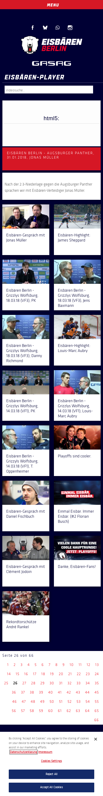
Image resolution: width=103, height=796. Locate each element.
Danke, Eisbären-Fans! (77, 566)
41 (60, 692)
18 (43, 673)
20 (61, 673)
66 (96, 720)
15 (17, 673)
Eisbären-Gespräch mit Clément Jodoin (25, 569)
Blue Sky (45, 27)
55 (97, 701)
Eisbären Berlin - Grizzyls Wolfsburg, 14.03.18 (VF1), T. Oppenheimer (22, 463)
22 (79, 673)
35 (97, 683)
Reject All (51, 774)
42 (69, 692)
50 (52, 701)
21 (70, 673)
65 (96, 710)
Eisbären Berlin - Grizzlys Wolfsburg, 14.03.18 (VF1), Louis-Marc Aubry (75, 408)
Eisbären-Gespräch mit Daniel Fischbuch (25, 514)
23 (88, 673)
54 (87, 701)
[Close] (96, 739)
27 (24, 683)
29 (42, 683)
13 (97, 664)
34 (87, 683)
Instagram (70, 27)
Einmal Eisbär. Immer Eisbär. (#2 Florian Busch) (76, 516)
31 (61, 683)
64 (87, 710)
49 (42, 701)
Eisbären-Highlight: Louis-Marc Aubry (74, 348)
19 (52, 673)
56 (14, 710)
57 (23, 710)
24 (97, 673)
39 (41, 692)
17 (34, 673)
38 (32, 692)
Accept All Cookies (51, 787)
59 (41, 710)
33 (79, 683)
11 (80, 664)
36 (14, 692)
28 (33, 683)
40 (50, 692)
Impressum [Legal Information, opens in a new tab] (45, 752)
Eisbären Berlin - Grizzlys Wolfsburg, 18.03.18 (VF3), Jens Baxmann (74, 298)
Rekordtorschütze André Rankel (21, 624)
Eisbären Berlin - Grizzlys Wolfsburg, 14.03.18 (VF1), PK (22, 405)
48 (33, 701)
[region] (51, 764)
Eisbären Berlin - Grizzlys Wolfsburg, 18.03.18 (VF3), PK (22, 295)
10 (72, 664)
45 (96, 692)
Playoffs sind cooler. (74, 456)
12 (88, 664)
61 (60, 710)
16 (26, 673)
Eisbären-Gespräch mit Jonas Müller (25, 237)
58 (32, 710)
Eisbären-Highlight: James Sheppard (74, 237)
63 (78, 710)
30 (52, 683)
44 (87, 692)
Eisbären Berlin (51, 45)
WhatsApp (57, 27)
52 (70, 701)
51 (61, 701)
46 (14, 701)
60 (50, 710)
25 (6, 683)
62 (69, 710)
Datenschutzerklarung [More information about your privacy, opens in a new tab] (23, 752)
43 (78, 692)
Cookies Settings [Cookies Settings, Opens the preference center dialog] (51, 761)
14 (9, 673)
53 (79, 701)
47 (24, 701)
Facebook (32, 27)
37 (23, 692)
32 (70, 683)
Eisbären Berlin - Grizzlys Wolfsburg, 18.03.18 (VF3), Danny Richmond (24, 353)
